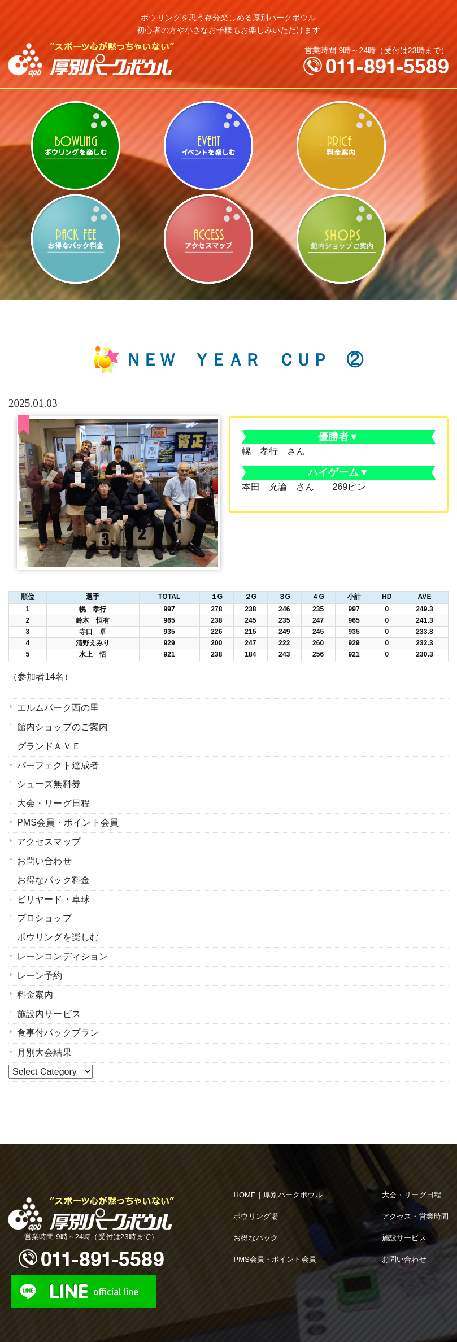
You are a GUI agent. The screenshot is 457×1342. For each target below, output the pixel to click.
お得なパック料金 (75, 239)
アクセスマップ (208, 239)
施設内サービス (49, 1006)
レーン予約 (40, 969)
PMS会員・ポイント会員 (68, 819)
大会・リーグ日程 (53, 801)
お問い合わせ (44, 857)
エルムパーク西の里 (58, 708)
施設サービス (404, 1228)
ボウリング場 (255, 1207)
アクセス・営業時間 (415, 1207)
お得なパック (255, 1228)
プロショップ (44, 913)
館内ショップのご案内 (341, 239)
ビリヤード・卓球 (208, 145)
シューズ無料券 (49, 782)
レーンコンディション (62, 950)
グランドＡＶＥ (49, 745)
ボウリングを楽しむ (75, 145)
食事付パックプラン (58, 1025)
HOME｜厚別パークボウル (277, 1186)
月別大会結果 (44, 1044)
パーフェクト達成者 (58, 763)
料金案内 (341, 145)
